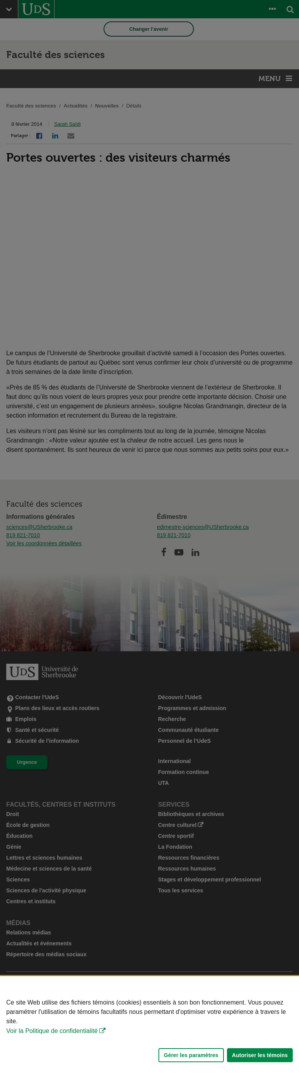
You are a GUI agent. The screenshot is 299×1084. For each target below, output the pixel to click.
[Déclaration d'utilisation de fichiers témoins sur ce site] (149, 1030)
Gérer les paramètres (191, 1055)
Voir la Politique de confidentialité (52, 1031)
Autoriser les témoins (260, 1055)
